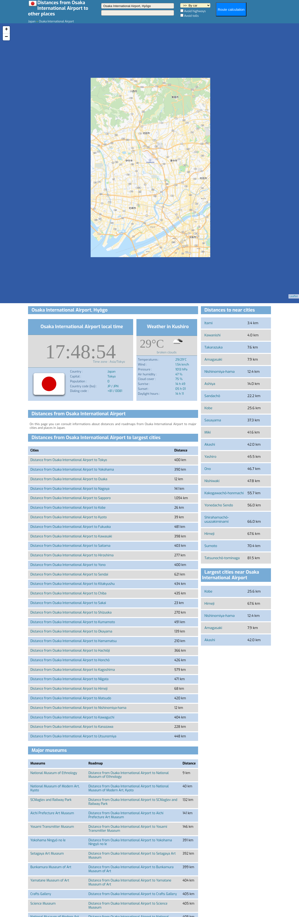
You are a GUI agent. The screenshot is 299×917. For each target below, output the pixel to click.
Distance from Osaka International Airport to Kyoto (68, 517)
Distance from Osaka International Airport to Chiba (68, 593)
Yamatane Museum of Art (49, 880)
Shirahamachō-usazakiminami (216, 519)
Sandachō (212, 396)
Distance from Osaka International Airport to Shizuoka (71, 612)
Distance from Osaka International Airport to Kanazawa (71, 727)
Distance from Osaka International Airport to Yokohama (72, 469)
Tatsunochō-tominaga (222, 558)
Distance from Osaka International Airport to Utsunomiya (73, 736)
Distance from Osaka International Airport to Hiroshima (72, 555)
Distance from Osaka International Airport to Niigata (69, 679)
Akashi (209, 444)
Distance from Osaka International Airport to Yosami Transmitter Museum (127, 829)
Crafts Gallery (40, 894)
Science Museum (43, 903)
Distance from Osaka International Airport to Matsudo (70, 698)
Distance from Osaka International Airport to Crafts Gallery (132, 894)
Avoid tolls (191, 16)
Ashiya (209, 383)
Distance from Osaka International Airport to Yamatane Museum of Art (129, 882)
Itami (208, 323)
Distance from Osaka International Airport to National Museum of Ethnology (128, 775)
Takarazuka (213, 347)
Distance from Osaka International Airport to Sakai (68, 603)
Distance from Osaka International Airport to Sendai (69, 574)
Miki (207, 432)
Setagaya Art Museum (47, 853)
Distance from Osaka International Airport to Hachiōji (70, 650)
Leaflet (294, 296)
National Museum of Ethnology (53, 773)
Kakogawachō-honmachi (224, 493)
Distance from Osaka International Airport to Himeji (68, 688)
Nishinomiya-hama (219, 371)
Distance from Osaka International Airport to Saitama (70, 546)
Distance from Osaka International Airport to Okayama (71, 631)
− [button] (6, 36)
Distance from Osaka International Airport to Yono (68, 565)
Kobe (208, 408)
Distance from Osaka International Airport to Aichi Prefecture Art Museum (125, 815)
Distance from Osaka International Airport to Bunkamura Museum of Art (130, 869)
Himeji (209, 533)
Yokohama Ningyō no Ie (48, 840)
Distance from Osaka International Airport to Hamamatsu (73, 641)
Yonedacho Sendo (218, 505)
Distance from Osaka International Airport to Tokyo (68, 460)
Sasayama (212, 420)
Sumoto (210, 546)
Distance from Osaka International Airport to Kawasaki (71, 536)
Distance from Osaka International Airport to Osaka (68, 479)
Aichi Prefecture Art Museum (52, 813)
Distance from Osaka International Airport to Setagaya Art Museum (132, 855)
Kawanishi (212, 335)
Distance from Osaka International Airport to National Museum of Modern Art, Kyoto (128, 788)
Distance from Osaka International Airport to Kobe (68, 507)
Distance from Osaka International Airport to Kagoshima (72, 670)
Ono (207, 468)
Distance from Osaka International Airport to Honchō (70, 660)
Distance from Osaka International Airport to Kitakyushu (72, 584)
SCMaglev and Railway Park (50, 800)
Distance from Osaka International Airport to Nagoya (69, 489)
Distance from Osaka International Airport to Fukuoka (70, 527)
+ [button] (6, 29)
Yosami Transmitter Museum (52, 827)
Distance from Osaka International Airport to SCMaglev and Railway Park (132, 802)
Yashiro (210, 456)
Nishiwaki (211, 481)
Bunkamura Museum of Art (50, 867)
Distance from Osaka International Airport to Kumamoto (72, 622)
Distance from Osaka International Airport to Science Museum (127, 905)
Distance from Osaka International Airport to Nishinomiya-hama (78, 708)
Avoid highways (195, 11)
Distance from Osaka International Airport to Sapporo (70, 498)
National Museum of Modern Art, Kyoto (54, 788)
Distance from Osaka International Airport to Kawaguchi (72, 717)
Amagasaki (213, 359)
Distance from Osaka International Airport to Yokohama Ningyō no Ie (130, 842)
